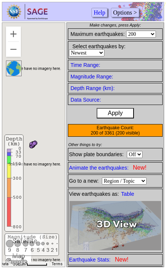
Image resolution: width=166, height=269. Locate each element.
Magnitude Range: (92, 77)
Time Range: (85, 65)
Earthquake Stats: (98, 259)
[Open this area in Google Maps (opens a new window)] (16, 262)
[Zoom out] (13, 49)
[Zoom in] (13, 34)
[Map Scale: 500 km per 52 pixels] (30, 264)
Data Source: (86, 100)
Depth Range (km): (93, 88)
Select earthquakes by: (98, 46)
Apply (115, 113)
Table (127, 194)
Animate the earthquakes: (108, 167)
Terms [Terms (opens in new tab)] (57, 264)
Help (99, 12)
